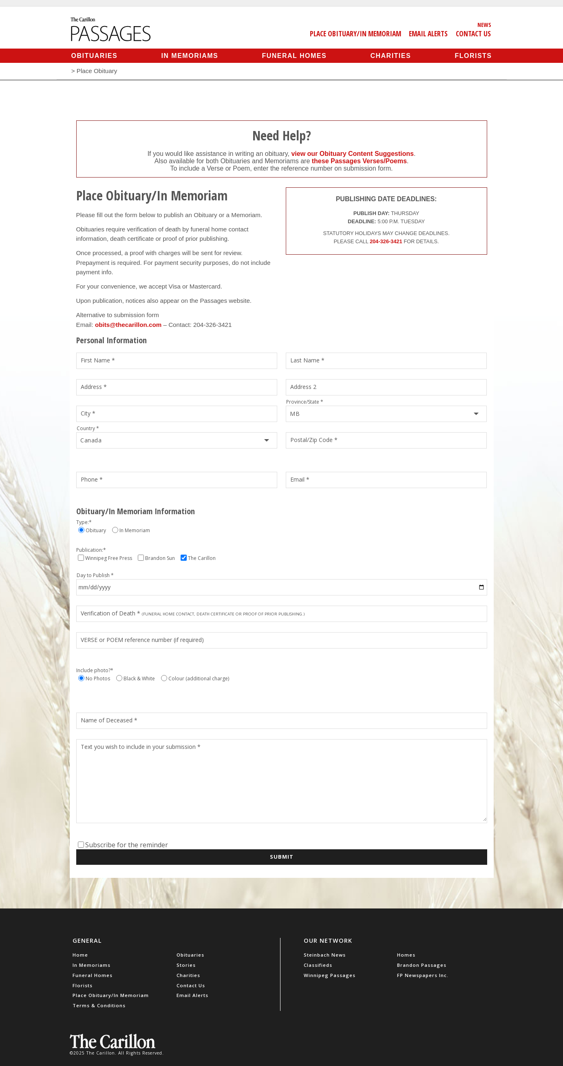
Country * (88, 428)
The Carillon (202, 558)
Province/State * (304, 401)
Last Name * (307, 360)
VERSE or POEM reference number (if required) (142, 640)
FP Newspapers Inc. (422, 975)
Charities (390, 55)
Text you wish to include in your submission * (141, 747)
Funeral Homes (294, 55)
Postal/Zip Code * (314, 440)
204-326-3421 (386, 241)
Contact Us (473, 33)
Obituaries (94, 55)
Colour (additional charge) (198, 678)
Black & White (139, 678)
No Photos (98, 678)
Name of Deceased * (109, 720)
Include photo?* (94, 670)
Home (80, 955)
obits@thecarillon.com (128, 324)
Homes (406, 955)
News (484, 24)
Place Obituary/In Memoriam (355, 33)
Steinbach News (325, 955)
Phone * (92, 479)
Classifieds (318, 965)
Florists (473, 55)
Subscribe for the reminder (126, 844)
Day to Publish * (95, 575)
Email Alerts (428, 33)
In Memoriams (189, 55)
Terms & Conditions (99, 1005)
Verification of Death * (193, 613)
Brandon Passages (421, 965)
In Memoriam (134, 530)
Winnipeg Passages (329, 975)
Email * (299, 479)
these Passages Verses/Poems (359, 161)
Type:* (84, 522)
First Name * (98, 360)
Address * (94, 387)
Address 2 (303, 387)
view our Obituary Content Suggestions (352, 153)
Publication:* (91, 549)
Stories (186, 965)
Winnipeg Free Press (108, 558)
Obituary (96, 530)
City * (88, 413)
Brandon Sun (160, 558)
